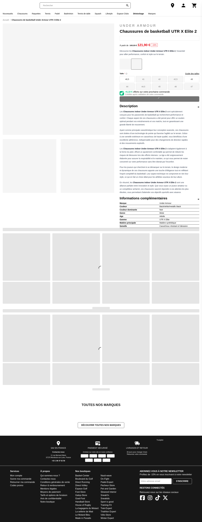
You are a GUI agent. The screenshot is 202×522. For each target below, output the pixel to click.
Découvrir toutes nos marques (101, 425)
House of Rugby (83, 505)
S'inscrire (182, 481)
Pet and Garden (108, 488)
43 (192, 79)
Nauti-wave (106, 475)
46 (176, 87)
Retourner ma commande (22, 482)
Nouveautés (8, 14)
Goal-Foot (80, 498)
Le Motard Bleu (82, 515)
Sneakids (105, 498)
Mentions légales (48, 488)
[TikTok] (157, 498)
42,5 (175, 79)
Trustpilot (160, 440)
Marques (151, 14)
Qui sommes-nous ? (50, 475)
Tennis (47, 14)
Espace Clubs (123, 14)
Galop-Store (81, 495)
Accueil (6, 20)
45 (159, 87)
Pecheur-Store (108, 485)
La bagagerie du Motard (86, 508)
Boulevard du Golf (84, 479)
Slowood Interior (108, 492)
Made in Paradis (83, 518)
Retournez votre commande (137, 454)
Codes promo (16, 485)
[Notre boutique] (172, 5)
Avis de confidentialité (50, 498)
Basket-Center (82, 475)
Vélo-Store (106, 515)
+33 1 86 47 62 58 (58, 461)
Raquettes (36, 14)
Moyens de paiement (50, 492)
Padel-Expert (107, 482)
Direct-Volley (81, 485)
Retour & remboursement (52, 485)
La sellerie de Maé (84, 511)
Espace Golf (81, 488)
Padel (57, 14)
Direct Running (82, 482)
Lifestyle (109, 14)
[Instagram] (150, 498)
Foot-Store (80, 492)
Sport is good (107, 502)
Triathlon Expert (108, 511)
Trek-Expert (106, 508)
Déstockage (138, 14)
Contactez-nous (58, 452)
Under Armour (159, 26)
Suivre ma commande (20, 479)
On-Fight (105, 479)
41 (143, 79)
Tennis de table (83, 14)
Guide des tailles (192, 74)
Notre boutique (47, 502)
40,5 (127, 79)
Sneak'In (105, 495)
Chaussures (22, 14)
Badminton (68, 14)
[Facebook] (142, 498)
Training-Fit (106, 505)
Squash (98, 14)
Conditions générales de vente (55, 482)
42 (159, 79)
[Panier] (194, 5)
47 (192, 87)
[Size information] (126, 74)
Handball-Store (82, 502)
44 (127, 87)
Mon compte (16, 475)
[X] (165, 498)
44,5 (143, 87)
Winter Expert (107, 518)
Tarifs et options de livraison (53, 495)
